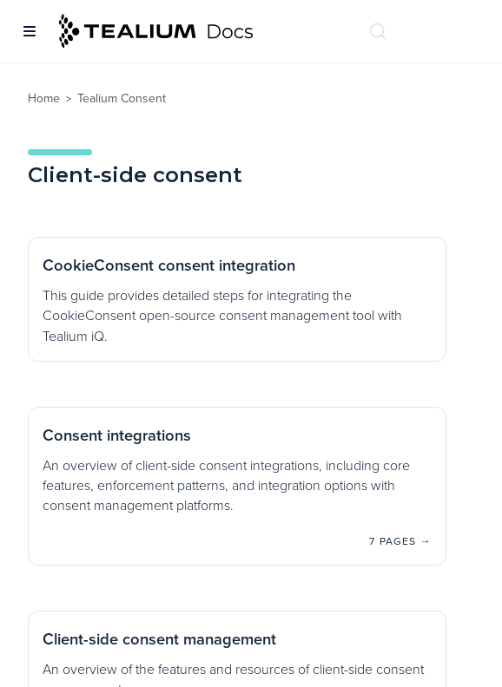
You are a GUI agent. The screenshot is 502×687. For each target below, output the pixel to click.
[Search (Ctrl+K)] (378, 31)
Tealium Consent (121, 98)
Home (44, 98)
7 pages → (400, 541)
